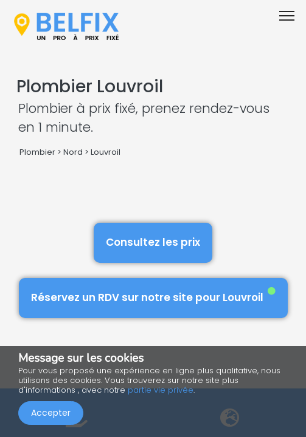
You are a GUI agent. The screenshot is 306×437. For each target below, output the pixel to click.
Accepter (51, 413)
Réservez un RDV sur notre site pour (153, 296)
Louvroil (105, 152)
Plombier (37, 152)
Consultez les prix (153, 242)
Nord (73, 152)
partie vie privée (160, 390)
